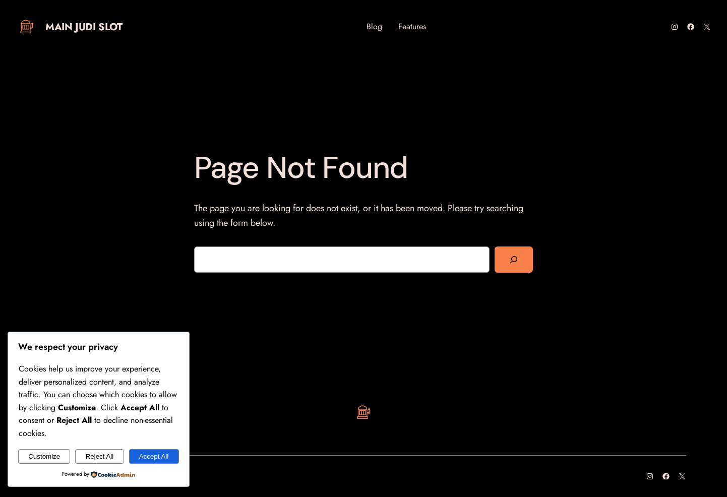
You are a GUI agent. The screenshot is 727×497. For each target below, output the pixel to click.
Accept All (154, 456)
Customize (44, 456)
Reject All (100, 456)
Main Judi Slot (83, 27)
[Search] (514, 259)
